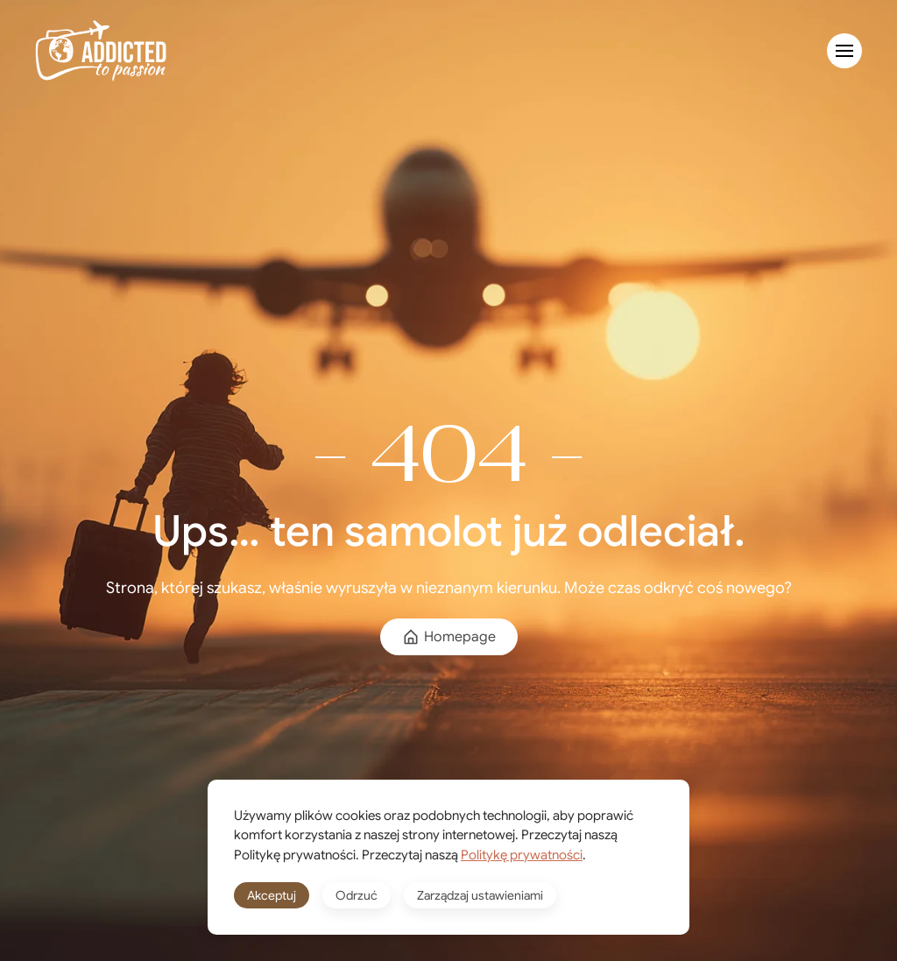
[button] (844, 50)
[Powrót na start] (100, 50)
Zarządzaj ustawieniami (480, 895)
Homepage (449, 637)
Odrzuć (356, 895)
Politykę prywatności (522, 855)
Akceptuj (271, 895)
